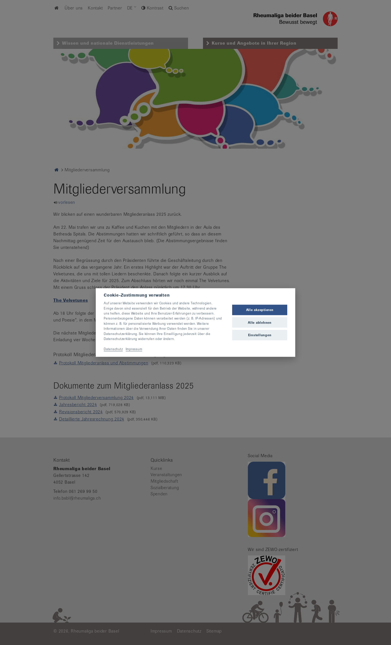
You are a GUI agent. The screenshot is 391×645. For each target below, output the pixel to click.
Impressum (134, 349)
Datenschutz (113, 349)
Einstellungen (260, 335)
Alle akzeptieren (260, 310)
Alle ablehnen (260, 322)
